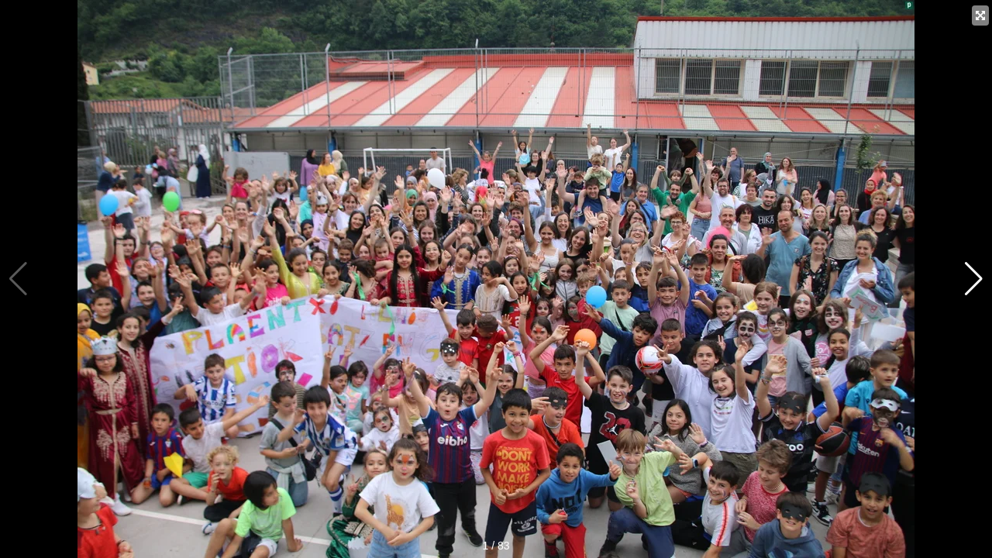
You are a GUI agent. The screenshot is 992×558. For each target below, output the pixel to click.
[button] (973, 279)
